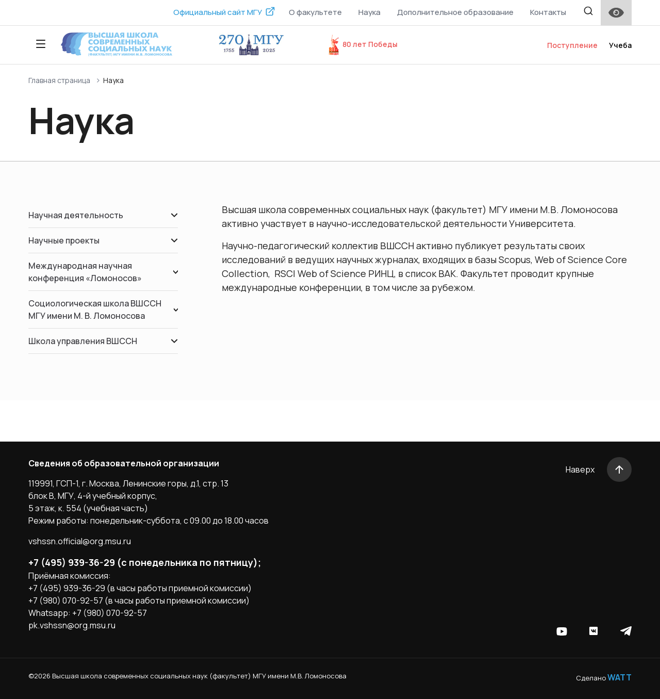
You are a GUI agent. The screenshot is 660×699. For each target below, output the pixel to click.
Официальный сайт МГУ (217, 12)
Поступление (572, 45)
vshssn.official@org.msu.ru (79, 541)
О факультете (315, 12)
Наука (369, 12)
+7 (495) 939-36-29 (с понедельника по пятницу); (144, 562)
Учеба (620, 45)
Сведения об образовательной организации (123, 463)
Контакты (548, 12)
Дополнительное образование (455, 12)
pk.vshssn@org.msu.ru (72, 625)
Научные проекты (103, 240)
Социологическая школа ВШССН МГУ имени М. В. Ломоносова (103, 309)
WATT (619, 677)
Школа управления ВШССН (103, 341)
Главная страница (59, 80)
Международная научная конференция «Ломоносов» (103, 271)
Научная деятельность (103, 215)
